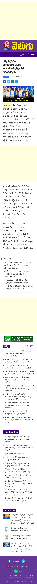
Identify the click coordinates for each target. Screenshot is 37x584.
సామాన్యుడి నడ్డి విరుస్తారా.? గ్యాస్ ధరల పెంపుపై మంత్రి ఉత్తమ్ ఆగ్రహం (18, 413)
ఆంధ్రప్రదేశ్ (6, 77)
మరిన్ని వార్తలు (28, 345)
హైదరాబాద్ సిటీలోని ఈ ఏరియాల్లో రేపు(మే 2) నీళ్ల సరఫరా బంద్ (19, 458)
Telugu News (28, 578)
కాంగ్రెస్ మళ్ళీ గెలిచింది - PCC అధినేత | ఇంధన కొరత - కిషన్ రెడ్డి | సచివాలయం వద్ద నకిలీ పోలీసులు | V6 (21, 547)
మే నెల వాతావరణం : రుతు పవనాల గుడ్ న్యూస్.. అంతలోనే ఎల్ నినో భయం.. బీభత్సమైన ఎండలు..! (18, 265)
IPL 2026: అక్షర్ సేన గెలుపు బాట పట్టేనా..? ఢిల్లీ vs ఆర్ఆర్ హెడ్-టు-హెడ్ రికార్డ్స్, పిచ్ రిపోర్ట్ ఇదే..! (19, 389)
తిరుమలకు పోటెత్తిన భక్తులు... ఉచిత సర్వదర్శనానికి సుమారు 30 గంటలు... (16, 282)
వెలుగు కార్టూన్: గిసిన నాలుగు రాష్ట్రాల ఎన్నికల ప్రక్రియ (21, 537)
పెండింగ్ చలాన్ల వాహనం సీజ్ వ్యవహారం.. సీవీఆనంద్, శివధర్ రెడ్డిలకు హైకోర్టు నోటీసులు (19, 380)
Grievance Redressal (14, 578)
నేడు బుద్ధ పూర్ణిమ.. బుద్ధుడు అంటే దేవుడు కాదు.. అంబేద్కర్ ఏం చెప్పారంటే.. (18, 499)
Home (9, 575)
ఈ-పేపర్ (24, 54)
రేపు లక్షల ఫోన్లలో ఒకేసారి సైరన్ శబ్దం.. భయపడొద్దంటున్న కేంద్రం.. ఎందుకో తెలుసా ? (18, 406)
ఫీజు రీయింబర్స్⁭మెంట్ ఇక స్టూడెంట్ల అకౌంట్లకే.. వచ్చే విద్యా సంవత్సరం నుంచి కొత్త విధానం (18, 484)
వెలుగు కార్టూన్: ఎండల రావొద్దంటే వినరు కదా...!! (19, 530)
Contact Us (17, 575)
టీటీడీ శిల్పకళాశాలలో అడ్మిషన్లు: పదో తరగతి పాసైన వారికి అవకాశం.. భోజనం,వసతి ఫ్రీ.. (16, 274)
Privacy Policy (28, 575)
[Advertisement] (18, 20)
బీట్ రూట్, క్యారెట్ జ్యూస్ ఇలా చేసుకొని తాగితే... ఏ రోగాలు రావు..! (18, 476)
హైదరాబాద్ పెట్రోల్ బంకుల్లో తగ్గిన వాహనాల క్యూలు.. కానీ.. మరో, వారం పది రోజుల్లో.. (19, 448)
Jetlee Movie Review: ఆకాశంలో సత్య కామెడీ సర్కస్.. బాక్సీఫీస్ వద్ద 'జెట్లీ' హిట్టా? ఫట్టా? (19, 420)
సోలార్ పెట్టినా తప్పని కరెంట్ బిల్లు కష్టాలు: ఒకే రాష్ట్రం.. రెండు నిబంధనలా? (18, 288)
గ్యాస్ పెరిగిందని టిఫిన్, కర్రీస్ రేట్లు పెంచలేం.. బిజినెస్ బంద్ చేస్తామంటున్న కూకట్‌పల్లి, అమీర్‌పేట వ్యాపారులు (18, 397)
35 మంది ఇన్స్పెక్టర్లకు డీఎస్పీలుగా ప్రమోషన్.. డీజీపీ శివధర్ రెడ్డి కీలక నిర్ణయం (19, 470)
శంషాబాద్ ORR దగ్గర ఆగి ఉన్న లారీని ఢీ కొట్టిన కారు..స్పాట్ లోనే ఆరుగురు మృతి (18, 361)
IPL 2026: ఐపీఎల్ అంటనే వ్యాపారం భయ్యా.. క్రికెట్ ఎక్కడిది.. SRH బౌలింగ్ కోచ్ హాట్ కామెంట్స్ (19, 492)
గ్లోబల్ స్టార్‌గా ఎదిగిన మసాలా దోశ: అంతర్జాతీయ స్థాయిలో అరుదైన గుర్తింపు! (18, 367)
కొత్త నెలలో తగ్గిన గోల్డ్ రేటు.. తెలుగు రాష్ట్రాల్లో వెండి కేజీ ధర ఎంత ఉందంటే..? (18, 464)
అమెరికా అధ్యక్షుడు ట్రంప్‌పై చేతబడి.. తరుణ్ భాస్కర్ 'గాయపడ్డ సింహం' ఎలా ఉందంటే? (19, 373)
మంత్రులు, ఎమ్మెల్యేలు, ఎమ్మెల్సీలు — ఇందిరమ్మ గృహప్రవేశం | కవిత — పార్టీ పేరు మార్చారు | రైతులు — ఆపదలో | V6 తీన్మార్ (22, 519)
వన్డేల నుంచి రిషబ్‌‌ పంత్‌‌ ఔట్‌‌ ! (15, 454)
